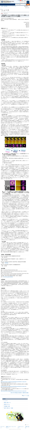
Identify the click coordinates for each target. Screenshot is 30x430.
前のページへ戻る (26, 395)
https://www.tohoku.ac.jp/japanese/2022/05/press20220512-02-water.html (13, 386)
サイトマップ (3, 427)
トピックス (14, 6)
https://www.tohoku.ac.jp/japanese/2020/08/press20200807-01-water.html (13, 381)
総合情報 (5, 6)
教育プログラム (7, 404)
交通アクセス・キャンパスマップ (11, 427)
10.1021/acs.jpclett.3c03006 (8, 276)
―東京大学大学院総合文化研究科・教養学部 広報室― (19, 392)
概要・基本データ (7, 402)
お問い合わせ (27, 427)
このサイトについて (20, 427)
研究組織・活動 (7, 406)
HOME (2, 6)
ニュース (9, 6)
